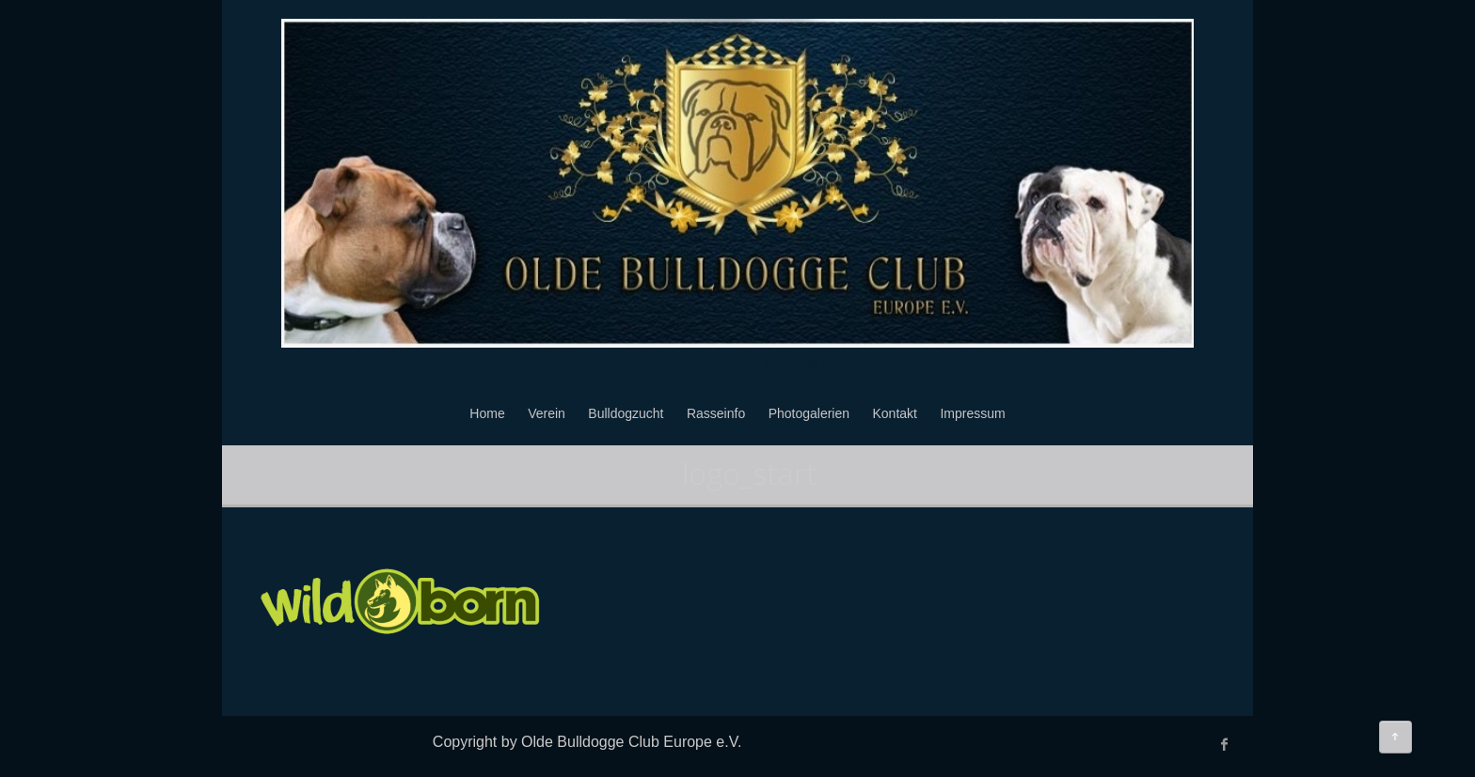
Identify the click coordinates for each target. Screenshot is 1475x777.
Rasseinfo (716, 413)
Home (486, 413)
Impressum (972, 413)
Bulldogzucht (625, 413)
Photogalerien (809, 413)
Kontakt (895, 413)
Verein (546, 413)
